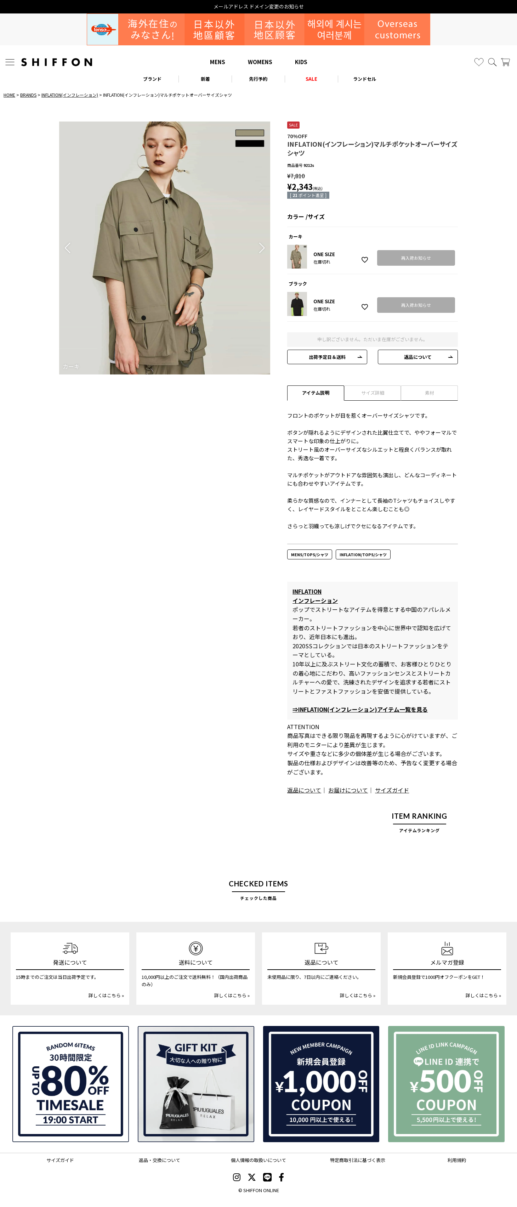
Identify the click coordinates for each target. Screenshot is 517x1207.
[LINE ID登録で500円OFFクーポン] (446, 1084)
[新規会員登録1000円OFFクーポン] (321, 1084)
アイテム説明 (315, 392)
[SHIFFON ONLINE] (56, 62)
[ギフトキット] (196, 1084)
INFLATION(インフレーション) (69, 95)
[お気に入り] (479, 62)
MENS (217, 62)
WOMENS (260, 62)
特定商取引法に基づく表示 (357, 1160)
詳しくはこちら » (106, 995)
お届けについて (348, 790)
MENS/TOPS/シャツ (309, 554)
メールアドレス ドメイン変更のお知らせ (259, 6)
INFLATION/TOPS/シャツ (363, 554)
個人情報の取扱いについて (258, 1160)
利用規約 (457, 1160)
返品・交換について (159, 1160)
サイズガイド (392, 790)
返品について (418, 357)
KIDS (301, 62)
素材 (429, 392)
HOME (9, 95)
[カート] (505, 62)
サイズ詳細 (372, 392)
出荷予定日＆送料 (327, 357)
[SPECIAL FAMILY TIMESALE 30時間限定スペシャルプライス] (71, 1084)
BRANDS (28, 95)
